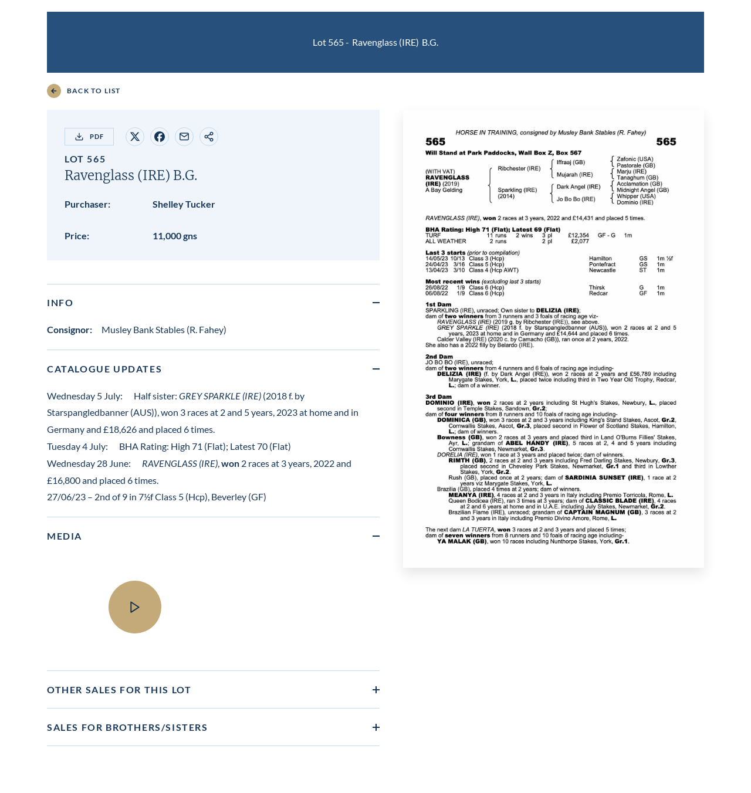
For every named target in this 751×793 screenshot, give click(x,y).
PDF (89, 136)
